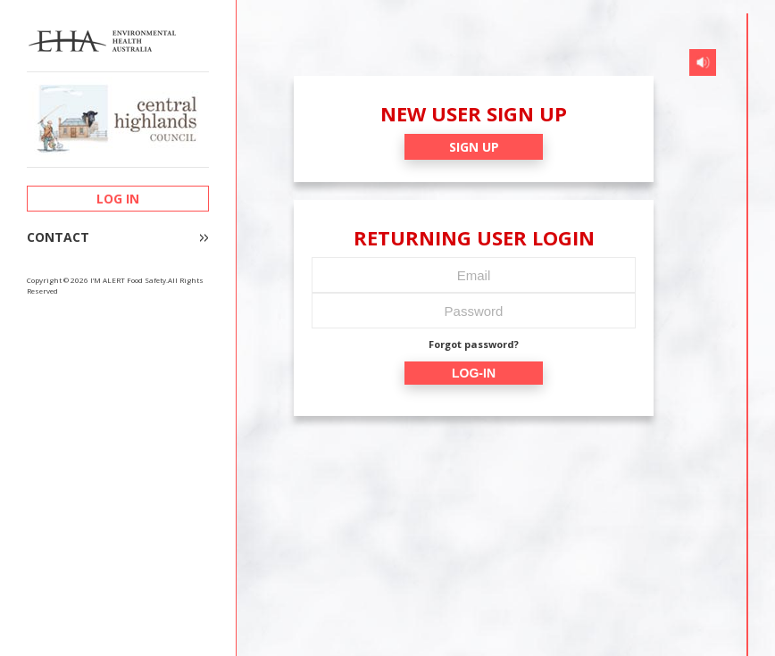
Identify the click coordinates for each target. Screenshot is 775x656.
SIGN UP (474, 146)
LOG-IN (474, 373)
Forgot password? (474, 344)
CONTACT (58, 237)
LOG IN (117, 198)
